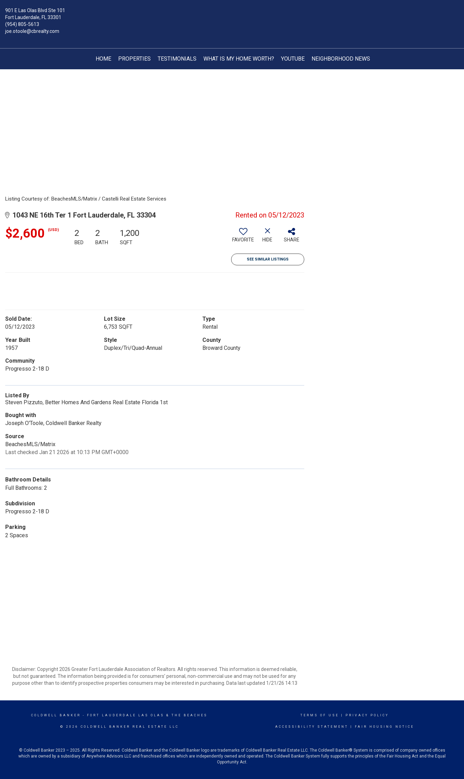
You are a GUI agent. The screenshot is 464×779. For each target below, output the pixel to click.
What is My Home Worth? (238, 58)
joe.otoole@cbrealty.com (32, 31)
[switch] (243, 237)
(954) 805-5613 (22, 24)
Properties (134, 58)
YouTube (293, 58)
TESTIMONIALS (177, 58)
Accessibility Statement (311, 726)
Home (103, 58)
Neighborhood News (341, 58)
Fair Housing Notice (384, 726)
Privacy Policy (367, 715)
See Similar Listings (268, 259)
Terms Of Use (319, 715)
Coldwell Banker (56, 715)
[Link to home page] (232, 15)
